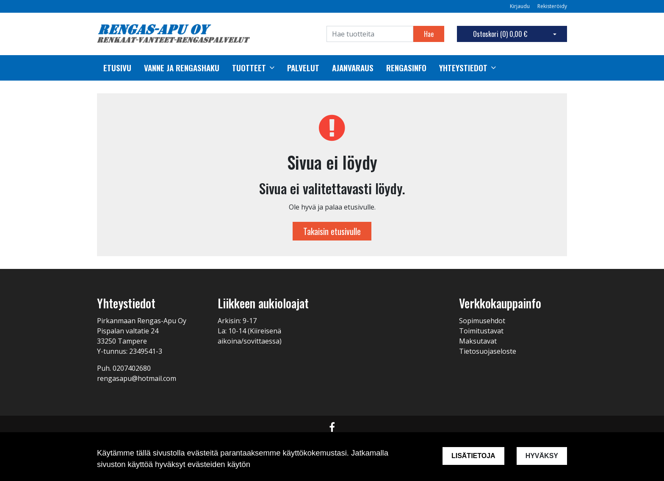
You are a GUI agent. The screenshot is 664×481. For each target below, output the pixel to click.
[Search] (369, 34)
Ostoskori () (500, 34)
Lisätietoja (473, 455)
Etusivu (117, 68)
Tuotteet (249, 68)
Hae (429, 34)
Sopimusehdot (482, 320)
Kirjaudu (520, 6)
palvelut (303, 68)
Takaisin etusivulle (332, 231)
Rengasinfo (406, 68)
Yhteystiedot (463, 68)
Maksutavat (478, 341)
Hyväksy (542, 455)
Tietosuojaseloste (487, 351)
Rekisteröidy (552, 6)
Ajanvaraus (353, 68)
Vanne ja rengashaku (181, 68)
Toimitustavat (481, 331)
